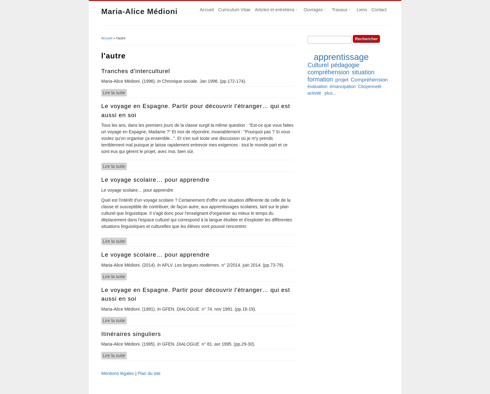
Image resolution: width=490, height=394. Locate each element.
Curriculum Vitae (234, 9)
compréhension (328, 72)
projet (341, 80)
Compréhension (369, 80)
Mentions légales (117, 373)
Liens (362, 9)
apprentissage (341, 57)
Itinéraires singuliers (131, 334)
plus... (330, 93)
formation (320, 79)
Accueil (207, 9)
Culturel (318, 65)
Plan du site (149, 373)
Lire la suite (115, 92)
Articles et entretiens (275, 10)
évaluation (318, 86)
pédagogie (345, 65)
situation (363, 72)
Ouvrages (314, 10)
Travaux (340, 10)
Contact (379, 9)
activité (314, 93)
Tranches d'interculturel (135, 71)
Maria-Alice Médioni (139, 11)
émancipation (343, 86)
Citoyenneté (370, 86)
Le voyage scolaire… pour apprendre (155, 179)
